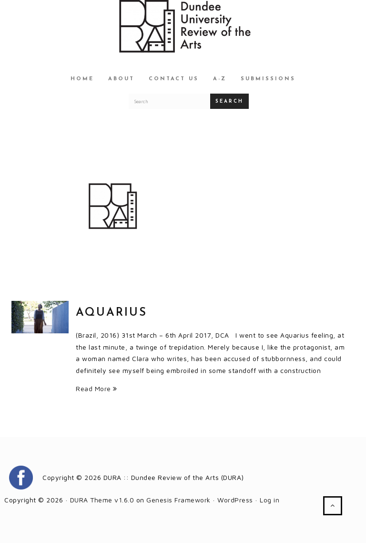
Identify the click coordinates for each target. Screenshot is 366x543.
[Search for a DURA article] (170, 101)
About (121, 79)
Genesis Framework (178, 500)
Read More (96, 388)
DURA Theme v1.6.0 (102, 500)
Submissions (268, 79)
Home (82, 79)
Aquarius (111, 313)
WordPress (235, 500)
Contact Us (174, 79)
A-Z (219, 79)
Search (229, 101)
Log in (269, 500)
